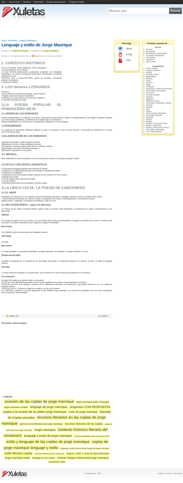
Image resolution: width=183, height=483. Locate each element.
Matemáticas (151, 76)
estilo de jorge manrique (83, 411)
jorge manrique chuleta (16, 407)
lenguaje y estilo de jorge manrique (48, 435)
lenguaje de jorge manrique (48, 407)
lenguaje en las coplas (43, 458)
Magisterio (150, 99)
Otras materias (152, 68)
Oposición (150, 60)
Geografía (150, 87)
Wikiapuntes (91, 474)
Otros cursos (151, 62)
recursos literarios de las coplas (84, 423)
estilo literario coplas (18, 453)
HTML (125, 54)
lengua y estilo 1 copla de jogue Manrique (88, 453)
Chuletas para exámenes (56, 2)
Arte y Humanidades (154, 132)
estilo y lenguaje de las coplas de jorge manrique (48, 441)
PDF (124, 60)
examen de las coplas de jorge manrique (39, 401)
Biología (149, 79)
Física (148, 81)
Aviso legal (177, 474)
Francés (149, 105)
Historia (149, 72)
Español (149, 107)
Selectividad (38, 2)
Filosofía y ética (152, 74)
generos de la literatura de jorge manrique (41, 424)
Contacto (168, 474)
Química (149, 83)
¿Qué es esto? (14, 2)
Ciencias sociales (153, 95)
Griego (148, 111)
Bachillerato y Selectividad (156, 53)
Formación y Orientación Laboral (158, 103)
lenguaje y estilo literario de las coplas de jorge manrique (84, 448)
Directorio (27, 2)
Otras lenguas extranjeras (156, 113)
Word (125, 49)
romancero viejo (57, 462)
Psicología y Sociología (155, 130)
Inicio (3, 2)
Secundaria (150, 51)
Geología (149, 117)
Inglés (148, 85)
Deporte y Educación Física (157, 123)
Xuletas (161, 474)
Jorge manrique (45, 429)
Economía (150, 93)
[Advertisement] (91, 29)
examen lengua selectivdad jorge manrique (83, 457)
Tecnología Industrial (154, 115)
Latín (148, 109)
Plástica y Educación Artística (157, 127)
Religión (149, 121)
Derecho (149, 97)
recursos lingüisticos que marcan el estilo (91, 436)
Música (149, 119)
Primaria (149, 49)
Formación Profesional (155, 55)
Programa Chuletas (76, 2)
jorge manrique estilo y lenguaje (92, 402)
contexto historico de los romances (49, 454)
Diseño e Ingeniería (153, 125)
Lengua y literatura (27, 40)
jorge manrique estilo (17, 457)
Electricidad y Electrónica (156, 91)
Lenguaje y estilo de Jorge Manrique (36, 44)
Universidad (150, 58)
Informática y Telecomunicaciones (159, 89)
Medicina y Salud (152, 101)
